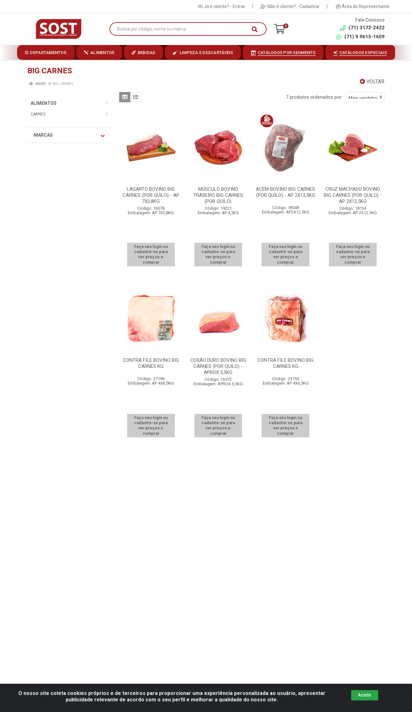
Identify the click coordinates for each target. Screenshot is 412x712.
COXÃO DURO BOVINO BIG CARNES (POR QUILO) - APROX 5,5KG (218, 366)
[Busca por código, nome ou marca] (181, 29)
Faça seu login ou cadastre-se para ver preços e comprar (151, 254)
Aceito (364, 695)
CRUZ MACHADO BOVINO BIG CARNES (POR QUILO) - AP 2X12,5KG (353, 195)
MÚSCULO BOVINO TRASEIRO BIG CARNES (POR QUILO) (218, 195)
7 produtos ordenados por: (314, 97)
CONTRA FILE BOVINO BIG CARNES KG (151, 363)
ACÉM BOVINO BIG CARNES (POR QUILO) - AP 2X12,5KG (285, 192)
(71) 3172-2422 (362, 28)
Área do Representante (362, 6)
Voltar (372, 81)
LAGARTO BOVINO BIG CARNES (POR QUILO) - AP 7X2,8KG (151, 195)
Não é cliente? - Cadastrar (290, 6)
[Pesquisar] (254, 29)
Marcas (69, 135)
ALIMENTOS (44, 103)
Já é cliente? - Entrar (221, 6)
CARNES (38, 114)
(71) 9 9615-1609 (360, 37)
